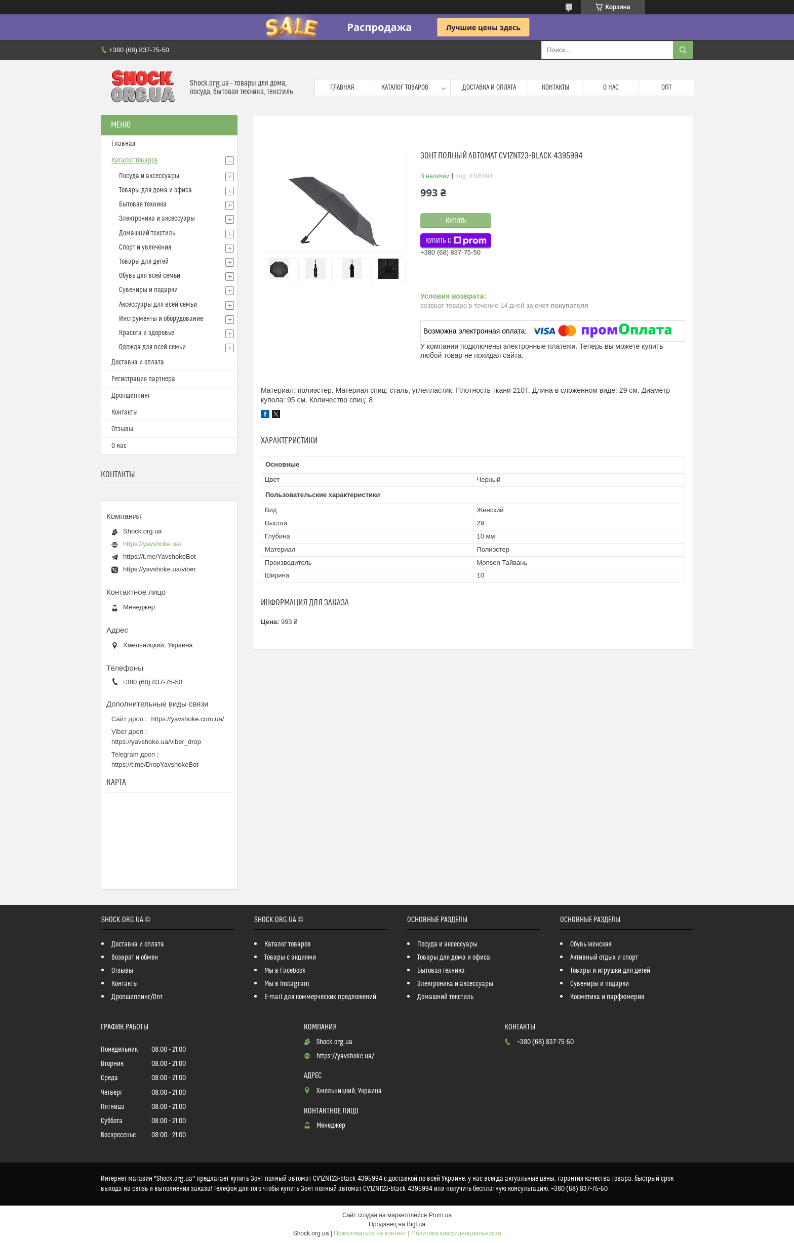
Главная (342, 88)
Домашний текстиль (147, 233)
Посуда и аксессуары (149, 176)
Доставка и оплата (489, 88)
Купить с (456, 240)
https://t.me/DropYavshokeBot (154, 764)
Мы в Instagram (286, 984)
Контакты (556, 88)
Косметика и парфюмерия (607, 997)
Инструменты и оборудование (161, 319)
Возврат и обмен (134, 958)
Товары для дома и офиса (155, 190)
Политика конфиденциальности (456, 1233)
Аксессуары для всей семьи (158, 305)
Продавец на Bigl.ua (397, 1224)
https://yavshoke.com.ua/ (187, 719)
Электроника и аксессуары (157, 219)
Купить (456, 221)
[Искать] (683, 50)
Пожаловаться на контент (370, 1233)
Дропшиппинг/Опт (137, 997)
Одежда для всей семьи (152, 347)
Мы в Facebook (285, 971)
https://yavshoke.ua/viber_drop (156, 741)
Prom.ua (440, 1215)
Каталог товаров (404, 88)
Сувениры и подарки (148, 290)
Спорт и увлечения (145, 247)
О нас (611, 88)
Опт (666, 88)
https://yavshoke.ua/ (152, 544)
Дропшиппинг (130, 396)
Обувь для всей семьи (149, 276)
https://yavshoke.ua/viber (159, 569)
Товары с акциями (290, 958)
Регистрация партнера (143, 379)
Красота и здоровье (146, 333)
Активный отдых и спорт (604, 958)
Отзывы (122, 429)
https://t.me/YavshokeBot (159, 556)
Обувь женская (591, 944)
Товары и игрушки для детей (610, 971)
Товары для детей (144, 262)
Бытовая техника (143, 204)
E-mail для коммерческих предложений (320, 997)
